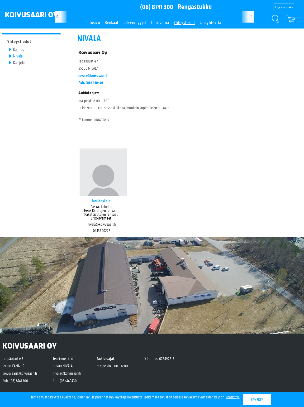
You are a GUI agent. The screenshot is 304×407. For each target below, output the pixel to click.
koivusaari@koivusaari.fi (19, 373)
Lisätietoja (232, 397)
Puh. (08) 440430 (91, 82)
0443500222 (101, 230)
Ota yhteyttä (210, 22)
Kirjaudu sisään (284, 7)
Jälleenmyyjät (134, 22)
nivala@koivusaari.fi (94, 75)
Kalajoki (19, 63)
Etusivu (94, 22)
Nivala (18, 56)
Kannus (18, 49)
